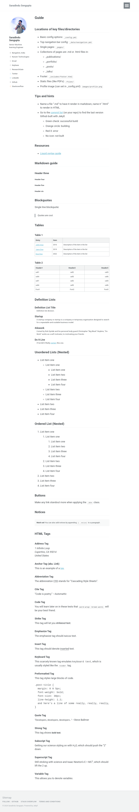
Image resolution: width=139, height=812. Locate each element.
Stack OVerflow (28, 801)
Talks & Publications (60, 5)
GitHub (14, 801)
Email (13, 61)
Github (13, 82)
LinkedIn (14, 78)
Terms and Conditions (49, 801)
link (62, 571)
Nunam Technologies (18, 57)
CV (42, 5)
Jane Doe (39, 250)
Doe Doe (39, 255)
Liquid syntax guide (50, 153)
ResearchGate (16, 69)
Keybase (14, 65)
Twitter (13, 74)
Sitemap (6, 797)
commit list (57, 112)
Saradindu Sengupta (20, 5)
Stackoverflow (16, 86)
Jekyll (35, 806)
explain (53, 346)
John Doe (40, 245)
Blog (78, 5)
